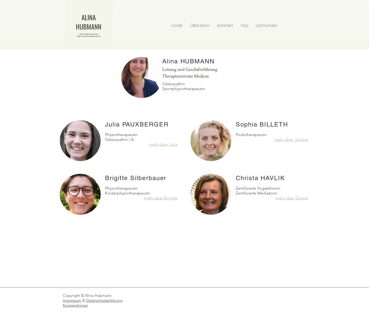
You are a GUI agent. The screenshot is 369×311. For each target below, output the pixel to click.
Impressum (72, 300)
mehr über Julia (163, 144)
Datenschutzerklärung (104, 300)
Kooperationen (75, 305)
